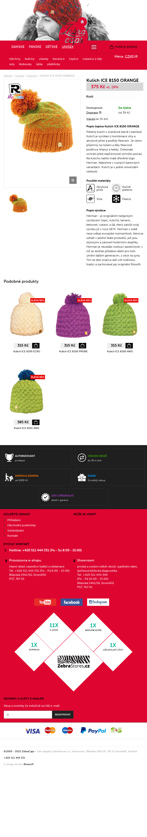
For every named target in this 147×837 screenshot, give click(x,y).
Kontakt (12, 535)
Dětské (52, 47)
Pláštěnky (53, 64)
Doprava (92, 112)
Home (8, 75)
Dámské (17, 47)
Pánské (35, 47)
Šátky (39, 64)
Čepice (73, 59)
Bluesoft (29, 764)
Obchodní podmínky (21, 525)
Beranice (59, 59)
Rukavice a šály (92, 59)
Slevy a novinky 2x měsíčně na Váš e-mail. (32, 705)
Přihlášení (14, 520)
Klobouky (25, 64)
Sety (12, 64)
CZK (128, 56)
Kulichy (30, 59)
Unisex (68, 47)
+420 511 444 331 (14, 757)
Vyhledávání (15, 530)
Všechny (14, 59)
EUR (134, 56)
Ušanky (43, 59)
